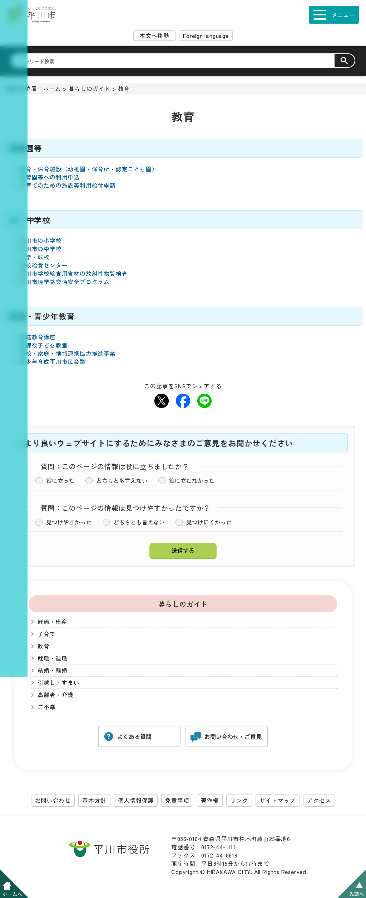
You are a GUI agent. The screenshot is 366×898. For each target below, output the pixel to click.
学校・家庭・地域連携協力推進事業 (68, 353)
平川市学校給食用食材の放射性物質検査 (74, 273)
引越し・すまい (59, 682)
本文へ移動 (154, 36)
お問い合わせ (53, 800)
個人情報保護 (136, 800)
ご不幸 (46, 707)
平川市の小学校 (41, 240)
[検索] (177, 61)
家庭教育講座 (38, 337)
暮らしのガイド (90, 89)
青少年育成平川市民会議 (53, 361)
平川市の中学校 (41, 249)
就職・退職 (53, 658)
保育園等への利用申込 (50, 177)
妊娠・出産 (53, 622)
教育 (44, 646)
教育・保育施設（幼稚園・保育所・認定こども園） (89, 169)
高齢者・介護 (56, 695)
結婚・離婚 (53, 670)
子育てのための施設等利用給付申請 (68, 185)
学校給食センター (44, 265)
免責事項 (177, 800)
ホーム (52, 89)
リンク (239, 800)
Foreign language (206, 36)
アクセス (319, 800)
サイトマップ (277, 800)
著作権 (210, 800)
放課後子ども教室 (44, 345)
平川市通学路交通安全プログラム (65, 282)
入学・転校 (35, 257)
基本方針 (94, 800)
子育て (46, 634)
